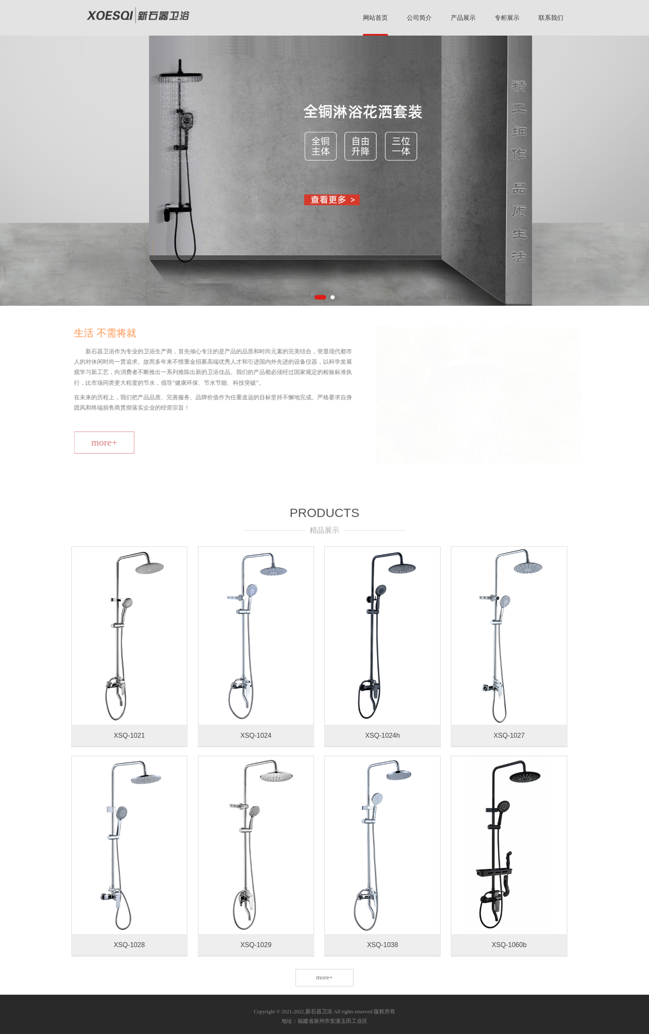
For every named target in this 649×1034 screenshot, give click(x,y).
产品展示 (463, 17)
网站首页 (375, 17)
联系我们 (550, 17)
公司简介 (419, 17)
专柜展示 (507, 17)
